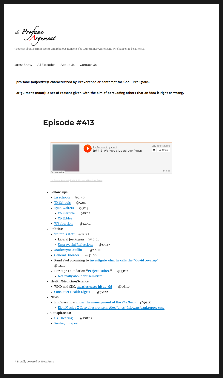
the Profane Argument (59, 180)
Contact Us (88, 65)
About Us (68, 65)
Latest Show (23, 65)
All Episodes (46, 65)
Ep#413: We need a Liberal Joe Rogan (86, 180)
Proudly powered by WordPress (35, 361)
